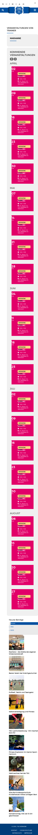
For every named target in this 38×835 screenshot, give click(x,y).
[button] (3, 10)
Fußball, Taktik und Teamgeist (21, 692)
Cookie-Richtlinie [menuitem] (26, 830)
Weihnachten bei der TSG (19, 773)
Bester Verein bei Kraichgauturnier (23, 673)
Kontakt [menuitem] (14, 830)
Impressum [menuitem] (28, 833)
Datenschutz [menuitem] (17, 833)
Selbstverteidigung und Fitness (21, 712)
